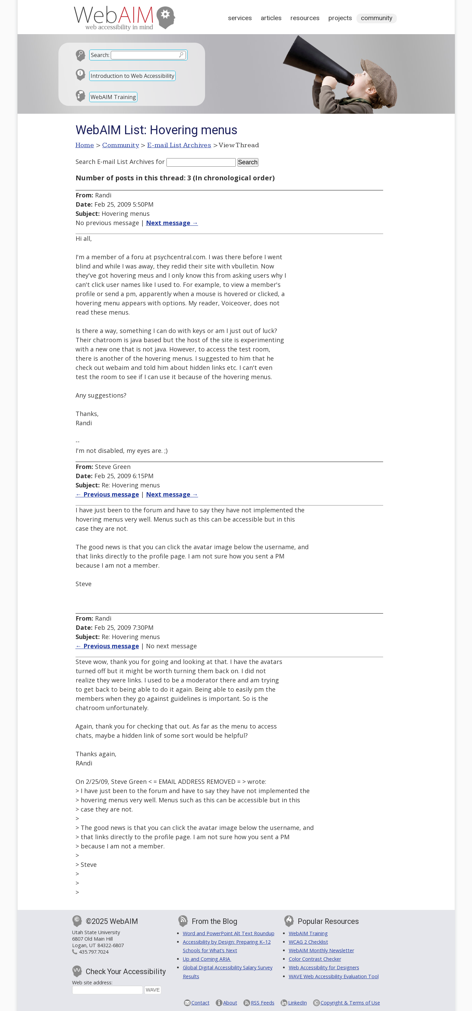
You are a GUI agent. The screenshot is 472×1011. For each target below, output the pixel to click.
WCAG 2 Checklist (308, 942)
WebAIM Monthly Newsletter (321, 950)
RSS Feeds (262, 1002)
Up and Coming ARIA (207, 959)
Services (240, 18)
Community (376, 18)
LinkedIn (297, 1002)
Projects (340, 18)
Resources (305, 18)
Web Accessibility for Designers (324, 967)
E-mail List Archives (179, 145)
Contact (200, 1002)
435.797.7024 (93, 951)
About (230, 1002)
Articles (271, 18)
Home (85, 145)
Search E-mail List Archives (115, 161)
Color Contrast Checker (315, 959)
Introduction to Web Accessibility (132, 76)
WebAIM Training (113, 97)
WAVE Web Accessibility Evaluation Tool (334, 976)
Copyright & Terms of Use (350, 1002)
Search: (100, 55)
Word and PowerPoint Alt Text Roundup (228, 933)
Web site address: (92, 982)
